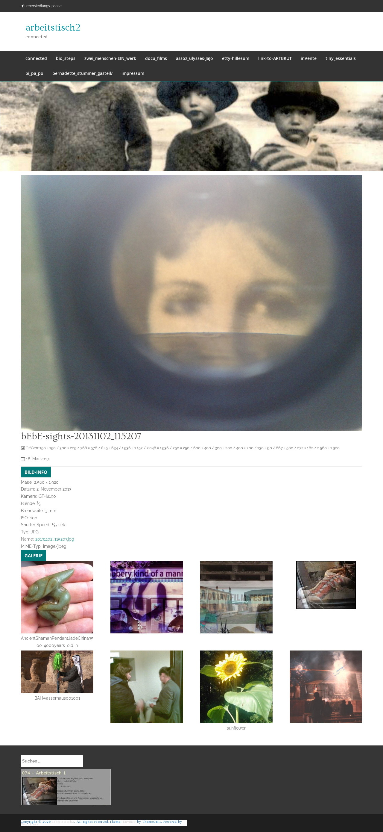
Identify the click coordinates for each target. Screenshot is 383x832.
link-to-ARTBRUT (275, 58)
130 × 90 (264, 448)
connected (36, 58)
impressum (132, 73)
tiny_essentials (341, 58)
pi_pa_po (34, 73)
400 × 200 (244, 448)
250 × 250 (181, 448)
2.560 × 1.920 (328, 448)
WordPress (30, 824)
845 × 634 (109, 448)
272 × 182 (305, 448)
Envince (129, 822)
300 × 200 (223, 448)
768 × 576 (88, 448)
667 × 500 (284, 448)
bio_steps (65, 58)
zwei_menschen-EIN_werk (110, 58)
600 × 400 (202, 448)
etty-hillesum (235, 58)
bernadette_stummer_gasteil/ (82, 73)
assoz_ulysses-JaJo (194, 58)
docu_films (156, 58)
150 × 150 (47, 448)
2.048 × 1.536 (158, 448)
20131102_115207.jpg (54, 539)
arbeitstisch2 (52, 27)
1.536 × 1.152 (132, 448)
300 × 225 (68, 448)
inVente (309, 58)
